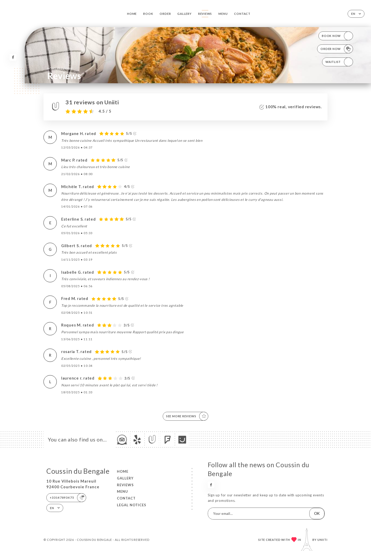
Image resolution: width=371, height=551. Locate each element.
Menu (223, 13)
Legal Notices (131, 505)
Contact (242, 13)
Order (165, 13)
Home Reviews (59, 68)
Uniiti (322, 539)
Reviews (205, 13)
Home (132, 13)
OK (317, 513)
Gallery (184, 13)
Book (148, 13)
